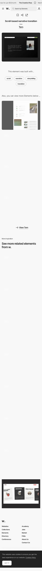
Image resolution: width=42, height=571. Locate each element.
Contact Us (26, 542)
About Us (25, 539)
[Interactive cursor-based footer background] (21, 146)
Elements (5, 533)
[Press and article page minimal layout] (21, 115)
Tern (21, 27)
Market (24, 533)
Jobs (23, 529)
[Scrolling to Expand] (21, 332)
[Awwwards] (7, 9)
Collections (6, 529)
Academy (25, 526)
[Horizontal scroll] (21, 397)
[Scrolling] (21, 493)
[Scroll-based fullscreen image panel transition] (21, 208)
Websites (5, 526)
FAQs (24, 536)
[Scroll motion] (21, 461)
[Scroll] (21, 267)
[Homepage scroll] (21, 429)
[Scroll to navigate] (21, 364)
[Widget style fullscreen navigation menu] (21, 177)
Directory (5, 536)
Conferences (6, 539)
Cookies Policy (31, 557)
